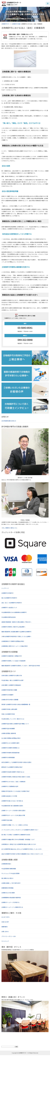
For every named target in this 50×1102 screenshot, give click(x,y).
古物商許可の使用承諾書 (8, 757)
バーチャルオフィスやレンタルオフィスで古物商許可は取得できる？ (19, 830)
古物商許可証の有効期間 (8, 728)
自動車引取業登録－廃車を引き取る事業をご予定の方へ (16, 622)
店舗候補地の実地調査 (7, 888)
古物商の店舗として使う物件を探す (11, 883)
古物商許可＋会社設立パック (9, 607)
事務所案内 (4, 927)
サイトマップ (5, 941)
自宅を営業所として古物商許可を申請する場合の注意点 (16, 762)
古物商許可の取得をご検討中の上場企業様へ (13, 627)
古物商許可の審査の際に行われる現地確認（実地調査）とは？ (18, 839)
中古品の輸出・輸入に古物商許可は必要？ (12, 680)
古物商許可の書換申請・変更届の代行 (11, 656)
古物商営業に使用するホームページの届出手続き (14, 646)
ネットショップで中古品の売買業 (10, 873)
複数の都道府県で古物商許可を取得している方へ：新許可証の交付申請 (20, 665)
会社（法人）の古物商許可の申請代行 (11, 603)
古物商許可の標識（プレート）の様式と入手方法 (14, 825)
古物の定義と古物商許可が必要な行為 (11, 675)
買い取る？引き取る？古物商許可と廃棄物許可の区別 (15, 834)
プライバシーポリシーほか (8, 936)
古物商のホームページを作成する (10, 902)
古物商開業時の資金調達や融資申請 (11, 897)
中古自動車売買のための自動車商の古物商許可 (14, 612)
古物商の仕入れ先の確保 (8, 893)
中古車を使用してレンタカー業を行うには (12, 719)
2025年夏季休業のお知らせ (8, 421)
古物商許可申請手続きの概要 (9, 690)
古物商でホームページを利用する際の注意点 (13, 810)
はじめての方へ (5, 917)
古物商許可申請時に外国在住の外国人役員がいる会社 (15, 777)
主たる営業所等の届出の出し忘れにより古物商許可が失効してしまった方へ (21, 849)
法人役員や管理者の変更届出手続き (11, 738)
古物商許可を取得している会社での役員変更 (13, 661)
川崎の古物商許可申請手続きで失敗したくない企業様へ (16, 636)
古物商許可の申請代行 (7, 593)
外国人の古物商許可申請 (8, 714)
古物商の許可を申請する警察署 (9, 699)
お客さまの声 (5, 922)
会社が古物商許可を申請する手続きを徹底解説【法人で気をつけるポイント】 (22, 854)
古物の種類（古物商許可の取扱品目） (11, 685)
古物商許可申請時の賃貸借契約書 (10, 753)
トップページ (5, 588)
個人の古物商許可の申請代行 (9, 598)
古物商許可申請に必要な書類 (9, 709)
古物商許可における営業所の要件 (10, 743)
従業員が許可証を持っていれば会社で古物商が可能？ (15, 791)
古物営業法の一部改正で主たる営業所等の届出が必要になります (18, 844)
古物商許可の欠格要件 (7, 695)
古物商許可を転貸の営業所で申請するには (12, 772)
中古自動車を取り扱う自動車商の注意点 (12, 806)
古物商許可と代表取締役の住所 (9, 786)
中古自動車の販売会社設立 (8, 617)
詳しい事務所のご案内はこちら (10, 528)
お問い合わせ (5, 931)
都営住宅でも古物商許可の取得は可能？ (12, 767)
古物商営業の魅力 (6, 864)
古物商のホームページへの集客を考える (12, 907)
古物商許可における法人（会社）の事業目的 (23, 27)
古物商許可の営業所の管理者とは (10, 748)
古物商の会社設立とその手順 (9, 796)
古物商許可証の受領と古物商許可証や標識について (15, 724)
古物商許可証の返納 (6, 820)
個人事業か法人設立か (7, 878)
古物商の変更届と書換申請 (8, 733)
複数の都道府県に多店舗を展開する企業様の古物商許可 (16, 632)
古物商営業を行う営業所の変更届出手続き (12, 641)
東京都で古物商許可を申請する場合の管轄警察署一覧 (15, 704)
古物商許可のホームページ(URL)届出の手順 (13, 815)
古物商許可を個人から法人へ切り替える (12, 801)
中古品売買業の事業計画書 (8, 868)
